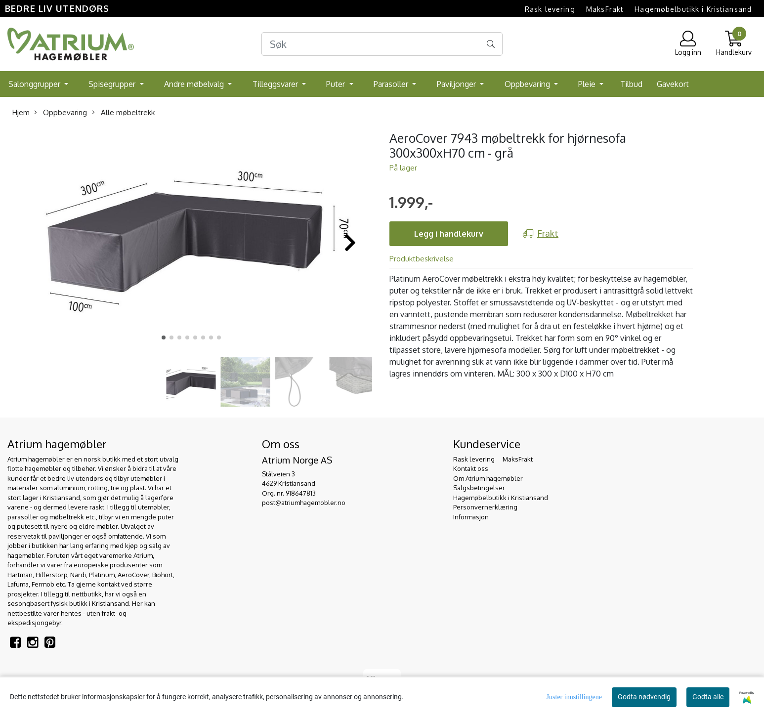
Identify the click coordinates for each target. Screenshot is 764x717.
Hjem (21, 112)
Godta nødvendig (644, 697)
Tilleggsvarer (276, 84)
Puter (336, 84)
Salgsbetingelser (479, 488)
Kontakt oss (470, 468)
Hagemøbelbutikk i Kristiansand (693, 9)
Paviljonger (457, 84)
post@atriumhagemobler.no (303, 502)
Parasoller (392, 84)
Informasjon (471, 517)
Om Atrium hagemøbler (488, 478)
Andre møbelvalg (195, 84)
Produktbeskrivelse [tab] (421, 258)
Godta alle (707, 697)
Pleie (587, 84)
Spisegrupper (112, 84)
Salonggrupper (35, 84)
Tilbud (631, 84)
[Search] (382, 44)
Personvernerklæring (485, 507)
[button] (164, 337)
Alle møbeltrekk (123, 112)
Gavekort (673, 84)
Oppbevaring (528, 84)
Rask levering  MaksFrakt (574, 9)
